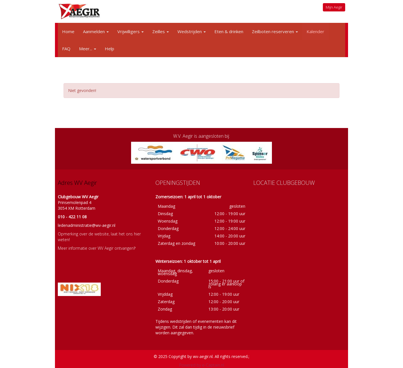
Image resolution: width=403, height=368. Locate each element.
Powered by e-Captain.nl (201, 365)
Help (109, 48)
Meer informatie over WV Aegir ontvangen (96, 248)
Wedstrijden (191, 31)
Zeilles (160, 31)
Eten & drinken (228, 31)
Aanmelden (96, 31)
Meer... (87, 48)
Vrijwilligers (130, 31)
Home (68, 31)
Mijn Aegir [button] (334, 7)
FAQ (66, 48)
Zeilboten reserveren (275, 31)
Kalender (315, 31)
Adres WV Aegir (77, 183)
